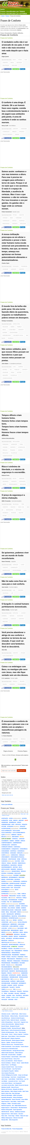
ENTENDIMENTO (13, 877)
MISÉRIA (12, 326)
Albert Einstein (5, 1016)
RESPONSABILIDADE (21, 971)
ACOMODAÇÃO (6, 131)
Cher (16, 1032)
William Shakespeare (6, 1117)
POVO (26, 956)
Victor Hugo (11, 1115)
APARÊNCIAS (12, 822)
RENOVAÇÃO (23, 969)
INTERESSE (4, 918)
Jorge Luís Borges (23, 1075)
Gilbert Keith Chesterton (7, 1052)
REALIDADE (5, 326)
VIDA (13, 995)
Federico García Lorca (7, 1044)
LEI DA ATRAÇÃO (22, 922)
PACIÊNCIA (4, 948)
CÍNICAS (3, 863)
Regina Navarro (5, 1107)
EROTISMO (22, 877)
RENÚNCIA (23, 739)
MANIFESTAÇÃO (6, 570)
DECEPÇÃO (19, 62)
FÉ (11, 901)
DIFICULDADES (16, 441)
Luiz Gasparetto (17, 1083)
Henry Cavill (5, 125)
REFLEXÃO (16, 967)
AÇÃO (3, 834)
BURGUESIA (15, 613)
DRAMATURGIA (16, 871)
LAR (12, 593)
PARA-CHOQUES (5, 950)
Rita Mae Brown (23, 1107)
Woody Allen (4, 1119)
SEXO (21, 979)
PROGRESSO (24, 266)
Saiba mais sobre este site (7, 795)
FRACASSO (4, 899)
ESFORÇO (5, 369)
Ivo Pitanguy (13, 1064)
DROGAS (23, 871)
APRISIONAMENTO (13, 484)
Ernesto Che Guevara (16, 1042)
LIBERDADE (21, 478)
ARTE (12, 824)
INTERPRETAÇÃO (13, 918)
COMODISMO (24, 128)
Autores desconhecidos (8, 438)
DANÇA (9, 863)
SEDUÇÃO (24, 975)
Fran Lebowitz (16, 1046)
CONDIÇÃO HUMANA (7, 846)
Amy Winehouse (5, 1018)
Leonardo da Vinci (13, 1081)
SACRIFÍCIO (5, 741)
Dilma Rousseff (5, 1038)
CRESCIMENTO (5, 857)
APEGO (19, 822)
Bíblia (23, 1028)
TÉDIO (22, 504)
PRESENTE (19, 958)
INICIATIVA (21, 215)
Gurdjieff (19, 1054)
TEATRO (18, 987)
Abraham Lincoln (5, 1014)
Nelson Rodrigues (18, 1097)
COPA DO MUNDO (6, 838)
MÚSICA (16, 936)
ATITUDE (15, 215)
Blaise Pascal (5, 1030)
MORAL (26, 932)
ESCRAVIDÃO (22, 481)
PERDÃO (25, 950)
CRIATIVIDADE (12, 859)
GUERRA (17, 906)
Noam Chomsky (6, 561)
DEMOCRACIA (21, 863)
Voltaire (17, 1115)
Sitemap (21, 1131)
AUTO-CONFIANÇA (6, 832)
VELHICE (16, 993)
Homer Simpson (18, 1060)
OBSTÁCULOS (5, 942)
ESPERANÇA (16, 881)
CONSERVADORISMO (7, 378)
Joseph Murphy (21, 1077)
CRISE (18, 859)
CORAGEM (5, 217)
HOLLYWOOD (11, 908)
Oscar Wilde (24, 1099)
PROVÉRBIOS (15, 962)
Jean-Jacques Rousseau (7, 1073)
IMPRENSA (18, 914)
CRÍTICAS (24, 859)
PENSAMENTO (18, 950)
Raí (13, 1105)
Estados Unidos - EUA (7, 887)
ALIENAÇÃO (13, 269)
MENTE (3, 932)
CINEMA (11, 840)
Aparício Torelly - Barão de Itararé (10, 1020)
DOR (2, 871)
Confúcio (25, 1034)
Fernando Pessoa (18, 1044)
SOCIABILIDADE (5, 983)
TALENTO (12, 987)
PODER (3, 956)
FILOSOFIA (4, 897)
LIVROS (21, 926)
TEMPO (3, 989)
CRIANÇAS (4, 859)
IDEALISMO (13, 912)
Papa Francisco (5, 1101)
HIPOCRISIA (24, 906)
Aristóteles (23, 1020)
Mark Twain (25, 1091)
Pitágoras (3, 1103)
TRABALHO (16, 369)
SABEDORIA (24, 973)
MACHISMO (20, 928)
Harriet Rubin (14, 1056)
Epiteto (8, 1042)
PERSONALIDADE (6, 954)
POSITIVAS (20, 956)
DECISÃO (14, 863)
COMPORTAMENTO (6, 842)
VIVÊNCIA (22, 997)
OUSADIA (20, 946)
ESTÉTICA (10, 885)
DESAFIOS (13, 507)
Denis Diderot (11, 1036)
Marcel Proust (15, 1087)
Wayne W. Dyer (24, 1115)
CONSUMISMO (5, 851)
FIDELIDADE (12, 895)
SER (11, 979)
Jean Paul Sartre (16, 1069)
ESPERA (3, 881)
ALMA (10, 820)
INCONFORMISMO (17, 570)
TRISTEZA (25, 991)
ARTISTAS (18, 824)
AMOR (26, 820)
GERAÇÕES (5, 375)
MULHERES (4, 936)
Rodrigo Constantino (7, 320)
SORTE (15, 985)
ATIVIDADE (13, 512)
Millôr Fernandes (6, 501)
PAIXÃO (10, 948)
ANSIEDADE (4, 822)
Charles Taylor (5, 263)
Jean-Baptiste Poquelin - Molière (10, 1071)
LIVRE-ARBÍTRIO (13, 926)
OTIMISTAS (14, 946)
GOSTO (3, 903)
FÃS (8, 901)
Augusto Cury (24, 1022)
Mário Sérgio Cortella (16, 1091)
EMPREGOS (4, 877)
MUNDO (11, 936)
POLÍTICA (14, 956)
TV (2, 993)
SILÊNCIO (13, 981)
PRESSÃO (9, 960)
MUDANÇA (17, 934)
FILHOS (19, 895)
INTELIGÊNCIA (22, 916)
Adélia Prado (14, 1014)
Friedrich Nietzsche (6, 1050)
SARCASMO (4, 975)
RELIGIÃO (22, 681)
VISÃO (3, 997)
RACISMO (22, 962)
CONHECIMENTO (6, 849)
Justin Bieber (11, 1079)
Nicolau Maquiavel (6, 1099)
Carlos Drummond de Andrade (17, 1030)
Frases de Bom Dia (6, 1128)
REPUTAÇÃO (4, 971)
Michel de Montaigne (6, 1095)
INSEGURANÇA (6, 223)
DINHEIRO (13, 869)
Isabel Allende (24, 1062)
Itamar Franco (5, 1064)
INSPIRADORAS (9, 509)
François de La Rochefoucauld (9, 1048)
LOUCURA (4, 928)
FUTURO (3, 901)
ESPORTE (23, 883)
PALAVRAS (16, 948)
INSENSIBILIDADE (7, 335)
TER (14, 989)
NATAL (3, 938)
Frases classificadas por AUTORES (13, 14)
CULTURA (17, 861)
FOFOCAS (19, 897)
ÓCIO (19, 942)
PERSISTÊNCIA (16, 952)
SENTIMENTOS (5, 979)
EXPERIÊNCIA (5, 891)
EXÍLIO (14, 59)
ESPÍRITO (4, 885)
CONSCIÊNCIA (23, 849)
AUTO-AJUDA (16, 830)
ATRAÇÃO (22, 826)
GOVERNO (22, 903)
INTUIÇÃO (23, 653)
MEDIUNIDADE (15, 930)
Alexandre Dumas (23, 1016)
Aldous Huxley (5, 609)
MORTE (3, 934)
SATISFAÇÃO (12, 975)
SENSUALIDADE (23, 977)
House (18, 1062)
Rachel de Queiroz (6, 1105)
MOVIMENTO (5, 512)
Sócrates (20, 1113)
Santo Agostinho (17, 1109)
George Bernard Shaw (18, 1050)
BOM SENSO (15, 836)
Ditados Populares (15, 1038)
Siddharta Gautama (20, 1111)
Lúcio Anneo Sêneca (6, 1083)
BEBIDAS (13, 834)
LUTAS (14, 366)
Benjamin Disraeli (14, 1026)
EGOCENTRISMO (14, 332)
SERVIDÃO (11, 615)
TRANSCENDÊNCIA (21, 684)
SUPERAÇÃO (14, 444)
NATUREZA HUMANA (18, 938)
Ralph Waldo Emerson (20, 1105)
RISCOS (14, 478)
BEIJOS (19, 834)
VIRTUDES (25, 995)
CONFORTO (5, 62)
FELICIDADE (4, 895)
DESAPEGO (13, 865)
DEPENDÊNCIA (5, 865)
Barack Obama (5, 1026)
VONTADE (10, 999)
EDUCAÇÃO (17, 873)
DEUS (20, 867)
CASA (25, 59)
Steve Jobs (4, 1115)
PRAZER (3, 958)
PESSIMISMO (15, 954)
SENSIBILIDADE (13, 977)
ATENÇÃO (24, 824)
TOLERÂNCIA (5, 991)
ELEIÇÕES (22, 875)
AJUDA (11, 818)
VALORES (10, 993)
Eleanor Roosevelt (6, 1040)
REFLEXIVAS (23, 223)
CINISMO (17, 840)
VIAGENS (8, 995)
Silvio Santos (14, 1113)
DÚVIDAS (3, 873)
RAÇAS (8, 965)
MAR (26, 928)
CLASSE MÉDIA (12, 329)
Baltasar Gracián (19, 1024)
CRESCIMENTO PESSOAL (17, 857)
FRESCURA (5, 621)
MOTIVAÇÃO (18, 509)
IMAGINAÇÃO (10, 914)
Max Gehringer (16, 1093)
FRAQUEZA (21, 131)
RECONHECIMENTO (6, 967)
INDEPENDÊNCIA (6, 916)
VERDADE (22, 993)
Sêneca (12, 1111)
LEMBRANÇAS (5, 924)
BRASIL (12, 62)
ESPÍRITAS (24, 881)
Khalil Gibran (19, 1079)
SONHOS (17, 134)
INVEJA (3, 920)
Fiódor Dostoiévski (7, 211)
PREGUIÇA (5, 450)
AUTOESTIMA (23, 828)
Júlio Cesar (4, 1079)
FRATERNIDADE (13, 899)
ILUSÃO (22, 564)
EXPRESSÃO (4, 893)
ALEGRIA (24, 818)
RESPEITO (12, 971)
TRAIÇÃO (19, 991)
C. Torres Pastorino (7, 735)
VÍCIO (15, 999)
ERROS (3, 879)
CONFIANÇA (17, 846)
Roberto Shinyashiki (6, 1109)
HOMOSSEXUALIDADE (7, 910)
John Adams (5, 363)
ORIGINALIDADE (5, 946)
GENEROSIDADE (17, 901)
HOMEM (18, 908)
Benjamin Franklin (6, 1028)
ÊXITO (16, 889)
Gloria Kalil (4, 1054)
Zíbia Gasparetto (13, 1119)
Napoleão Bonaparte (6, 1097)
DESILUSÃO (14, 65)
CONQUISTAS (15, 849)
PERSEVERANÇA (6, 952)
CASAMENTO (5, 840)
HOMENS (23, 908)
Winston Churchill (18, 1117)
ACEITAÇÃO (4, 818)
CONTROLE (13, 851)
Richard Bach (14, 1107)
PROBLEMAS (5, 444)
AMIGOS (15, 820)
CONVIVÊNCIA (5, 853)
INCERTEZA (22, 220)
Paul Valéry (14, 1101)
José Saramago (5, 1077)
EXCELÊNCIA (5, 889)
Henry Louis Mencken (7, 1060)
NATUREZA (9, 938)
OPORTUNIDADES (14, 944)
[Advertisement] (15, 84)
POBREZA (19, 326)
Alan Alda (4, 649)
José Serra (13, 1077)
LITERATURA (4, 926)
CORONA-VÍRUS (16, 324)
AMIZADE (21, 820)
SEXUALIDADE (5, 981)
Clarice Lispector (17, 1034)
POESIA (12, 372)
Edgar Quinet (5, 56)
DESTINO (15, 867)
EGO (2, 875)
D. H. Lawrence (6, 678)
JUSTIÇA (20, 920)
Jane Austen (5, 587)
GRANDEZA (4, 906)
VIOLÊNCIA (19, 995)
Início (2, 9)
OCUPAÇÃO (4, 944)
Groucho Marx (12, 1054)
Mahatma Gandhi (5, 1087)
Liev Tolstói (22, 1081)
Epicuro (3, 1042)
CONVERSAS (20, 851)
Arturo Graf (17, 1022)
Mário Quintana (5, 1091)
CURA (22, 861)
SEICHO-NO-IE (5, 1111)
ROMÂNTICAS (16, 973)
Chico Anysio (22, 1032)
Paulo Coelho (20, 1101)
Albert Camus (22, 1014)
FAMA (19, 893)
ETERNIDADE (17, 885)
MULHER (23, 934)
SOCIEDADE (5, 269)
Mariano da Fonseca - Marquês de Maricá (12, 1089)
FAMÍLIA (24, 893)
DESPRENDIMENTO (6, 867)
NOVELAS (11, 940)
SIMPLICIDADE (20, 981)
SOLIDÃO (5, 684)
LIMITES (4, 484)
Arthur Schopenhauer (7, 1022)
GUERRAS (20, 366)
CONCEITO (14, 844)
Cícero (11, 1034)
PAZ (11, 369)
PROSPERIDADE (5, 962)
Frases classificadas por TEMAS (12, 11)
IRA (7, 920)
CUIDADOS (4, 861)
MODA (21, 932)
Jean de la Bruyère (6, 1069)
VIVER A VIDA (21, 507)
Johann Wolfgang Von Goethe (9, 1075)
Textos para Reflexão (7, 804)
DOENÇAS (20, 869)
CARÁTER (21, 838)
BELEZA (3, 836)
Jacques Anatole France (7, 1067)
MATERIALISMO (5, 930)
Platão (9, 1103)
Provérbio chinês (16, 1103)
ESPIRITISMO (5, 883)
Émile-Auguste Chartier (18, 1040)
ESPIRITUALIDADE (14, 883)
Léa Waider (4, 1081)
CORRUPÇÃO (14, 855)
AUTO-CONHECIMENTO (8, 655)
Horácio (14, 1062)
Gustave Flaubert (5, 1056)
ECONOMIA (10, 873)
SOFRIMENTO (22, 983)
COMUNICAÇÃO (5, 844)
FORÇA (21, 444)
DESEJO (20, 865)
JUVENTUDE (4, 922)
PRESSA (3, 960)
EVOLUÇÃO (17, 887)
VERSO (3, 995)
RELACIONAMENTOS (7, 969)
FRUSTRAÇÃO (6, 65)
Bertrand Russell (16, 1028)
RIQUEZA (3, 973)
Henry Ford (16, 1058)
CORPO (3, 855)
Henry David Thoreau (7, 1058)
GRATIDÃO (11, 906)
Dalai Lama (4, 1036)
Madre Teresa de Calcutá (21, 1085)
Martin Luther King (6, 1093)
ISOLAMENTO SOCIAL (18, 335)
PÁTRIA (20, 59)
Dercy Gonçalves (20, 1036)
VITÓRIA (8, 997)
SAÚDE (19, 975)
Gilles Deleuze (19, 1052)
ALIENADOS (5, 618)
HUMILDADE (17, 910)
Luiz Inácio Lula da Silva (7, 1085)
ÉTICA (23, 885)
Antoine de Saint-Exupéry (17, 1018)
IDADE (3, 912)
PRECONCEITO (11, 958)
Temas (7, 16)
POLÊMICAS (10, 338)
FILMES (24, 895)
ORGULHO (22, 944)
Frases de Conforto (10, 20)
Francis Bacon (24, 1046)
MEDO (11, 217)
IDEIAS (19, 912)
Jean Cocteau (18, 1067)
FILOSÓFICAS (14, 375)
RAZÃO (3, 965)
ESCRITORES (10, 879)
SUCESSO (20, 985)
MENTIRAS (16, 932)
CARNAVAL (15, 838)
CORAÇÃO (19, 853)
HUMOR (24, 910)
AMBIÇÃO (14, 131)
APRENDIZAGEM (5, 824)
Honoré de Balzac (6, 1062)
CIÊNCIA (23, 840)
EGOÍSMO (5, 332)
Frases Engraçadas (17, 1128)
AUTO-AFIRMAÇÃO (6, 830)
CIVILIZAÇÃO (16, 266)
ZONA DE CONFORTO (7, 134)
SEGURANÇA (6, 481)
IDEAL (7, 912)
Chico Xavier (4, 1034)
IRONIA (15, 920)
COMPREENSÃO (17, 842)
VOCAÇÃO (4, 999)
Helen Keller (22, 1056)
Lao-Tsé (26, 1079)
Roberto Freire (5, 475)
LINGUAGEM (21, 924)
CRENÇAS (15, 681)
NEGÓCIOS (4, 940)
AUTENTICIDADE (5, 828)
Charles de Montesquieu (7, 1032)
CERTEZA (14, 220)
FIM (9, 897)
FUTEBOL (20, 899)
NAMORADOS (22, 936)
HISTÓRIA (19, 372)
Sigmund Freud (5, 1113)
